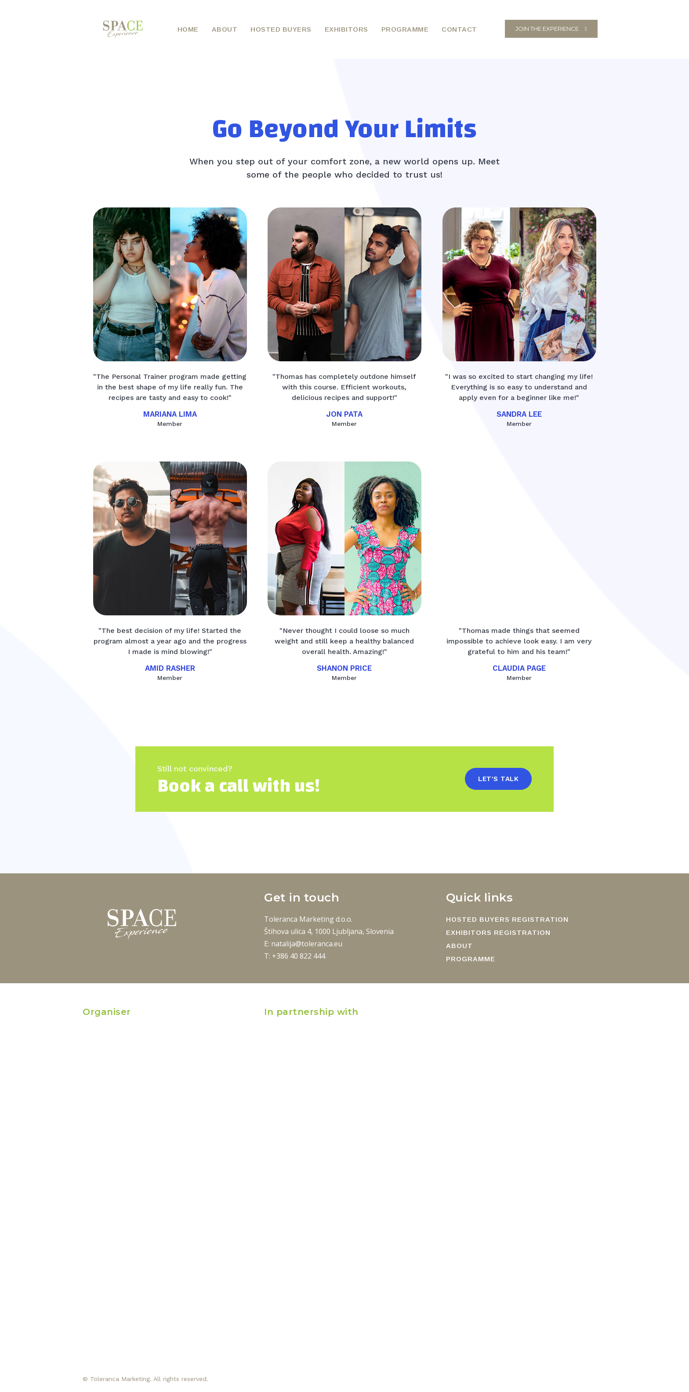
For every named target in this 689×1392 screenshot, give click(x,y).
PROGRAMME (470, 959)
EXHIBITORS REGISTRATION (498, 932)
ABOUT (459, 945)
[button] (493, 29)
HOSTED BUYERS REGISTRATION (507, 919)
